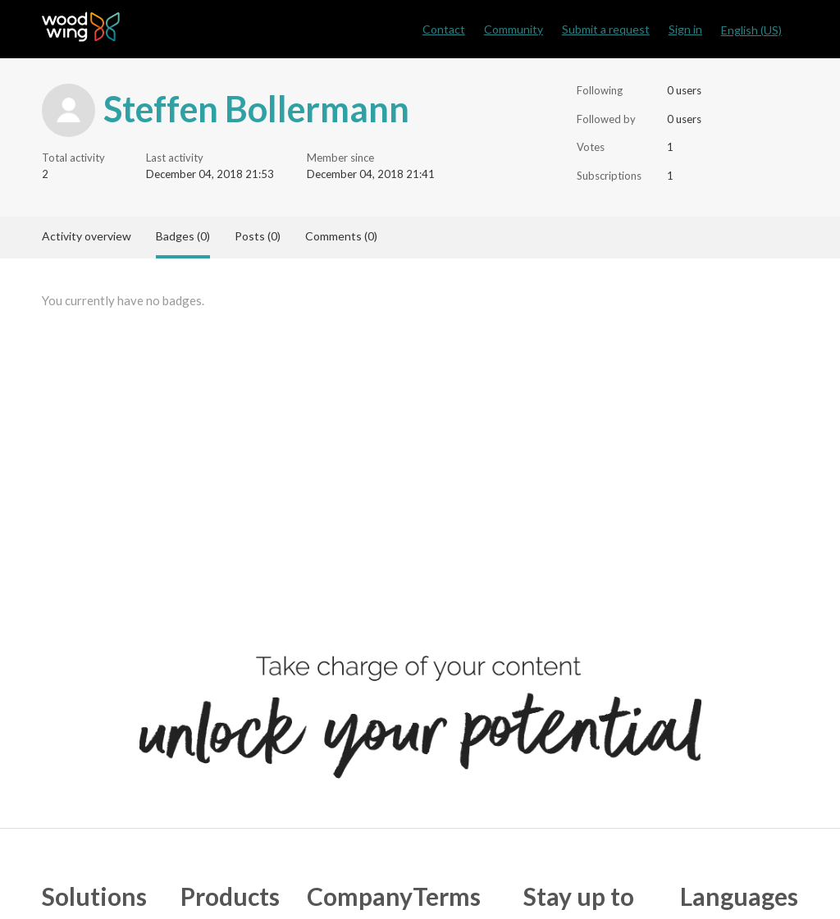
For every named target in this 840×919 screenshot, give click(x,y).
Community (513, 29)
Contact (443, 29)
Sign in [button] (685, 29)
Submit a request (606, 29)
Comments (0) (341, 236)
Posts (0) (258, 236)
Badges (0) (183, 236)
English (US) (751, 30)
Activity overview (86, 236)
